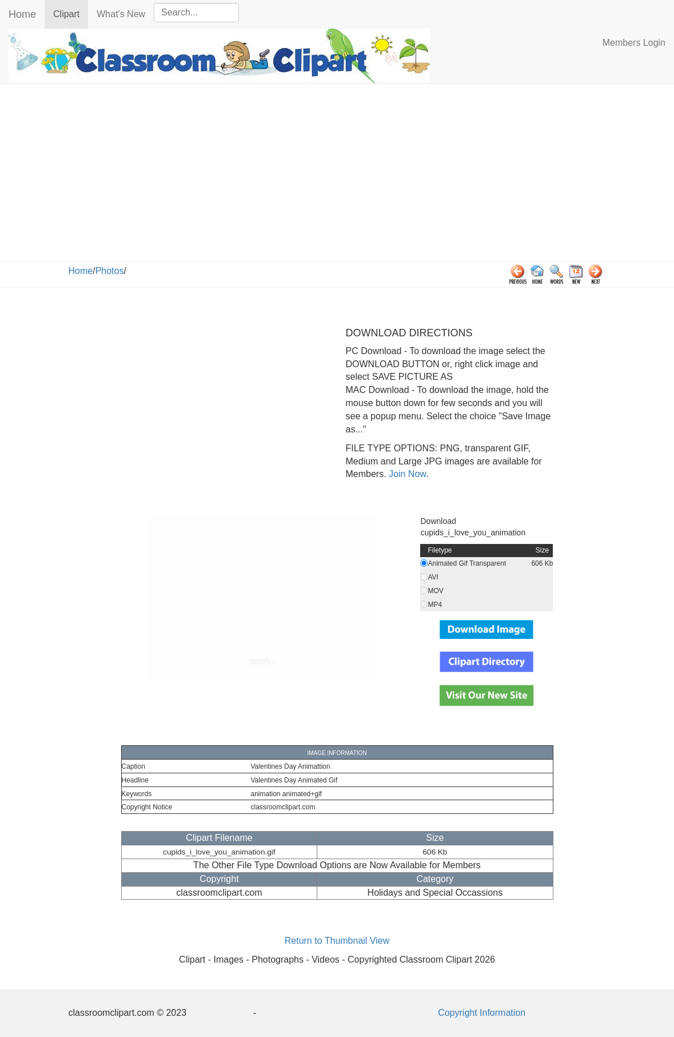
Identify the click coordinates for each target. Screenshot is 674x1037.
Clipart (70, 13)
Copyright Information (481, 1013)
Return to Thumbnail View (337, 940)
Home (22, 14)
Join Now (406, 474)
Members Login (634, 42)
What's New (121, 14)
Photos (109, 271)
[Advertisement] (337, 176)
